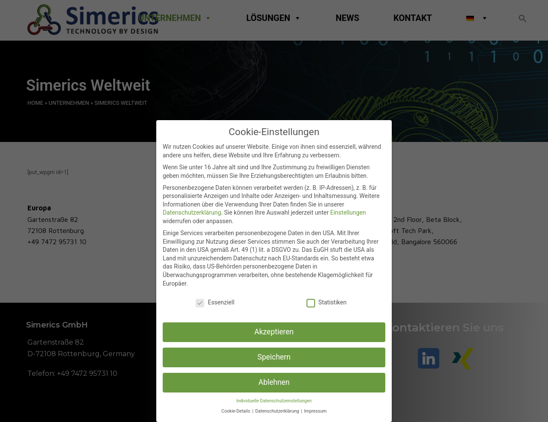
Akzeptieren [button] (274, 332)
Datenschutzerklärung (192, 212)
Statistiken (327, 302)
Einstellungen (348, 212)
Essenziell (215, 302)
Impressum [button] (315, 411)
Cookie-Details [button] (236, 411)
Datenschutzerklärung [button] (277, 411)
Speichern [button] (273, 357)
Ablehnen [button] (273, 382)
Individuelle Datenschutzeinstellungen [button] (274, 401)
